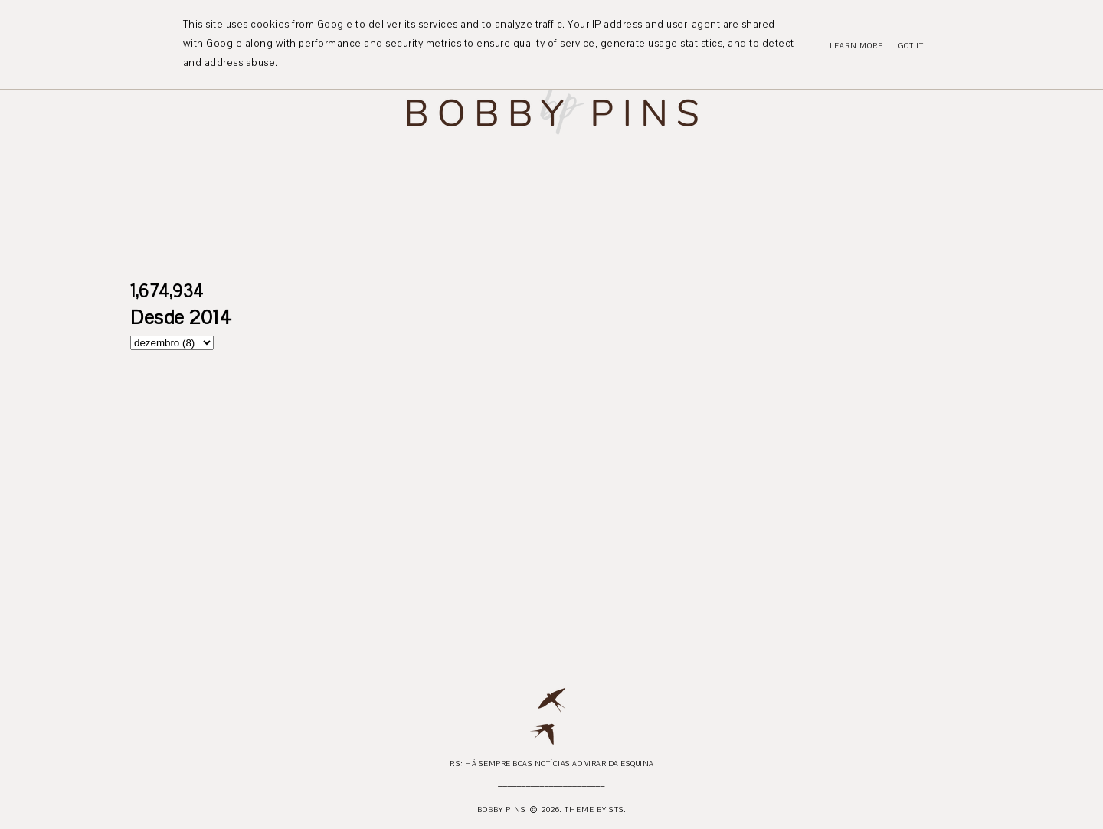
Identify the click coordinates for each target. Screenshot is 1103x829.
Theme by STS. (596, 809)
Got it (911, 46)
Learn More (856, 46)
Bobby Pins (501, 809)
